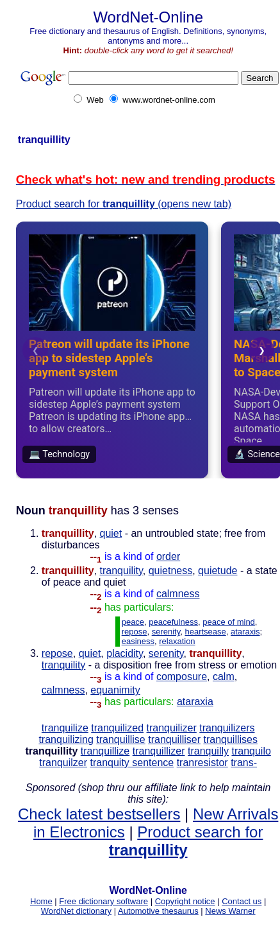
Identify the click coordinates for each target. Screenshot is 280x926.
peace (133, 622)
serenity (166, 631)
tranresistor (202, 762)
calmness (178, 593)
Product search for (186, 841)
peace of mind (228, 622)
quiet (111, 533)
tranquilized (117, 727)
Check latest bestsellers (99, 814)
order (168, 556)
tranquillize (105, 751)
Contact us (241, 901)
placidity (124, 653)
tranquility (121, 570)
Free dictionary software (103, 901)
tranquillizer (159, 751)
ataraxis (245, 631)
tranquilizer (172, 727)
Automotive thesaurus (158, 911)
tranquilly (208, 751)
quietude (217, 570)
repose (134, 631)
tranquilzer (63, 762)
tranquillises (230, 739)
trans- (244, 762)
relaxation (177, 641)
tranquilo (250, 751)
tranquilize (65, 727)
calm (224, 676)
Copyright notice (185, 901)
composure (181, 676)
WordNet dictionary (76, 911)
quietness (171, 570)
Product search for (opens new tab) (123, 203)
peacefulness (173, 622)
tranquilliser (174, 739)
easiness (138, 641)
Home (41, 901)
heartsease (205, 631)
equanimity (115, 690)
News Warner (230, 911)
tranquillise (120, 739)
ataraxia (195, 701)
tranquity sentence (132, 762)
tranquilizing (65, 739)
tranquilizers (226, 727)
